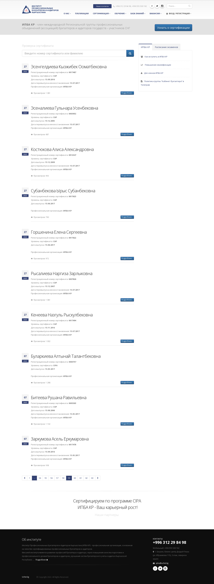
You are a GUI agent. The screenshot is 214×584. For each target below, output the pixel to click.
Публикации (82, 13)
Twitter (157, 6)
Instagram (162, 6)
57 (57, 478)
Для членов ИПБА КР (153, 73)
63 (92, 478)
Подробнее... (127, 93)
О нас (67, 13)
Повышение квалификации (158, 64)
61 (81, 478)
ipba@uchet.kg (162, 563)
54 (40, 478)
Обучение (120, 13)
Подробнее (42, 559)
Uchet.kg (25, 577)
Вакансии (156, 13)
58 (63, 478)
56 (51, 478)
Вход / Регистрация (178, 13)
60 (75, 478)
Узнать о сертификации (173, 27)
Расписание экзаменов (166, 47)
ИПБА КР (145, 47)
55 (46, 478)
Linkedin (165, 568)
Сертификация (101, 13)
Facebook (152, 6)
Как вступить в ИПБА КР (156, 56)
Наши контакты (102, 6)
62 (86, 478)
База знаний (138, 13)
